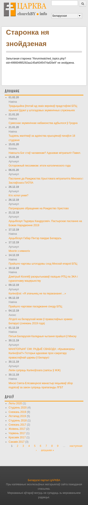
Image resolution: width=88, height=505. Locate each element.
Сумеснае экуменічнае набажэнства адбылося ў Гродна (43, 123)
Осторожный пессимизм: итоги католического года (40, 165)
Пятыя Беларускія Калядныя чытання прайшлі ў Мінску (43, 336)
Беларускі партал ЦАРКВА (44, 480)
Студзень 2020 (18, 407)
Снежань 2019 (17, 412)
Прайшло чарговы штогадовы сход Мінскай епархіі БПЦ (43, 263)
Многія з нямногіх (19, 250)
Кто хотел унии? (18, 195)
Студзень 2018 (18, 420)
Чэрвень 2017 (17, 433)
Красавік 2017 (17, 437)
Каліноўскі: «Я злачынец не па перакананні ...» (37, 293)
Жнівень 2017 (17, 428)
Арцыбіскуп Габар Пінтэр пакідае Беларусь (35, 238)
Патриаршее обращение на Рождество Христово (39, 208)
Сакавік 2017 (16, 441)
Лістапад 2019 (17, 416)
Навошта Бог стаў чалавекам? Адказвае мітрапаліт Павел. (45, 152)
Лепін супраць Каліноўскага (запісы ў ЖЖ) (35, 370)
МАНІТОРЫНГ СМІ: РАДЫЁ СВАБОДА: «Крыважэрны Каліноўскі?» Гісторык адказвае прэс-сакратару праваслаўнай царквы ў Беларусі (42, 353)
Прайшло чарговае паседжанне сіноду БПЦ (35, 306)
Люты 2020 (15, 403)
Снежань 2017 (17, 424)
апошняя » (47, 450)
